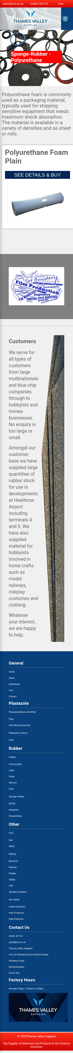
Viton (11, 789)
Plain (11, 719)
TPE (11, 885)
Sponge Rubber (16, 796)
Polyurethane (15, 816)
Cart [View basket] (60, 3)
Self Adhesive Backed (19, 725)
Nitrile (11, 846)
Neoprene (14, 810)
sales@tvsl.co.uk (12, 3)
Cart (11, 690)
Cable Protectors (17, 906)
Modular (13, 867)
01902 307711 (39, 3)
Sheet (11, 776)
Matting (12, 854)
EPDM (12, 803)
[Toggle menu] (65, 19)
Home (12, 672)
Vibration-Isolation (18, 892)
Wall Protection (16, 919)
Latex (11, 770)
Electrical (13, 861)
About (11, 678)
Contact (12, 696)
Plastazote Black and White (22, 712)
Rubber (12, 757)
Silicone (13, 782)
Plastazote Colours (18, 733)
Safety (12, 879)
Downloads (14, 684)
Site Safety (14, 899)
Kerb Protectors (16, 913)
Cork (11, 833)
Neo (11, 840)
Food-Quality (15, 764)
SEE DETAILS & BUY (37, 175)
